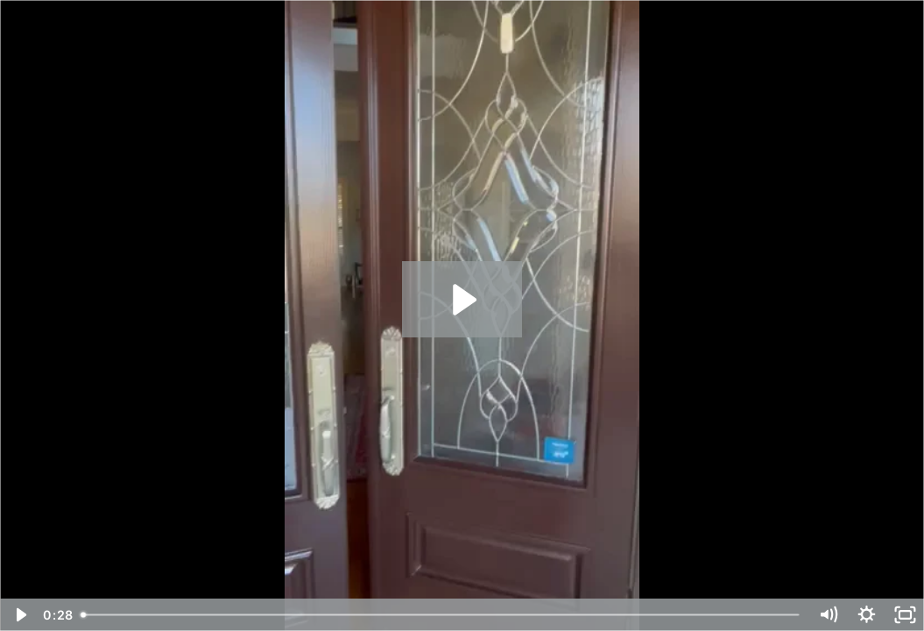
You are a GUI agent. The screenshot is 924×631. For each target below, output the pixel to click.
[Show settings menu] (866, 615)
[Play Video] (19, 615)
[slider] (441, 615)
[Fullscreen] (904, 615)
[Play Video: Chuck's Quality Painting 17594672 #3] (462, 299)
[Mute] (827, 615)
